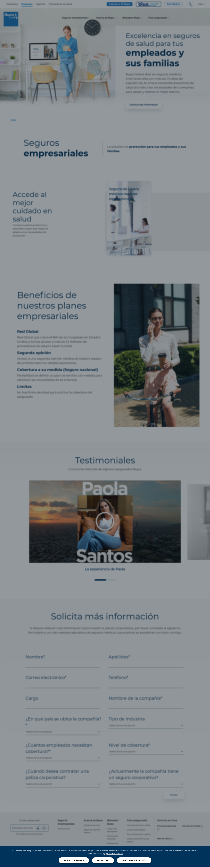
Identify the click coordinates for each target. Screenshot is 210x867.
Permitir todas (74, 860)
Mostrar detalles (134, 860)
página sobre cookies (113, 853)
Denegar (103, 860)
